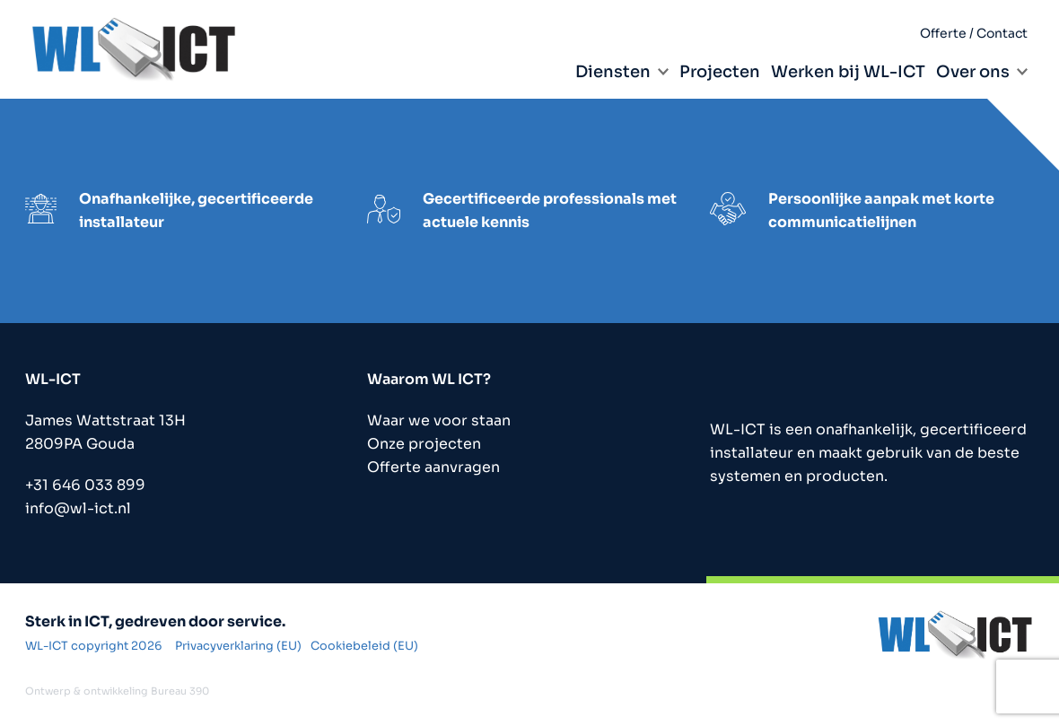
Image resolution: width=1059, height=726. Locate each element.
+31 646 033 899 (85, 485)
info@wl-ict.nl (78, 508)
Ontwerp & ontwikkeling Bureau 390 (117, 691)
